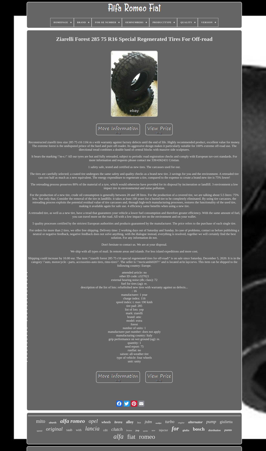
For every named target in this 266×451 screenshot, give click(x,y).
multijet (158, 423)
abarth (53, 422)
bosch (199, 429)
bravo (129, 430)
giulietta (226, 422)
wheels (106, 422)
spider (145, 431)
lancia (92, 428)
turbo (169, 421)
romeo (147, 436)
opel (93, 421)
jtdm (148, 421)
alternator (195, 422)
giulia (186, 430)
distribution (214, 430)
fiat (131, 436)
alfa (118, 436)
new (153, 430)
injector (163, 430)
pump (211, 421)
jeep (137, 430)
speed (39, 431)
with (78, 430)
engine (181, 422)
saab (69, 430)
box (139, 422)
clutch (117, 429)
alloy (130, 422)
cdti (105, 430)
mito (40, 421)
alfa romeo (72, 421)
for (175, 428)
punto (228, 430)
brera (118, 422)
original (54, 429)
